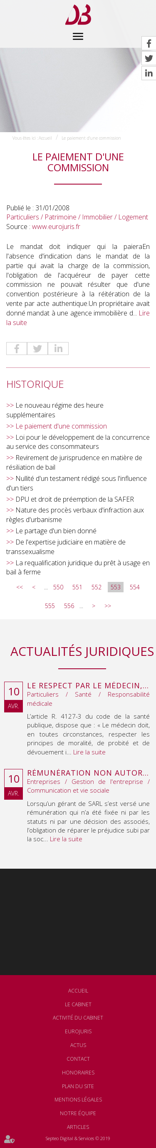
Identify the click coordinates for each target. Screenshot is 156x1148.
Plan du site (78, 1086)
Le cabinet (78, 1004)
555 (50, 606)
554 (135, 587)
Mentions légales (78, 1099)
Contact (78, 1058)
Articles (78, 1127)
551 (77, 587)
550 (58, 587)
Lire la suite (89, 752)
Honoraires (78, 1072)
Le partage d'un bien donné (56, 530)
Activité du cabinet (78, 1017)
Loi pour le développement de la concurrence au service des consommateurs (78, 442)
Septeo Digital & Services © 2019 (78, 1138)
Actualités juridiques (82, 651)
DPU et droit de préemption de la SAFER (74, 499)
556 (69, 606)
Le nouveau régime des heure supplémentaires (55, 410)
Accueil (45, 138)
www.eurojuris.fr (56, 226)
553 (116, 587)
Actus (78, 1045)
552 (97, 587)
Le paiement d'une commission (91, 138)
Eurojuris (78, 1031)
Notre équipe (78, 1113)
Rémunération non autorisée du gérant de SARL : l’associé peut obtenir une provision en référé (88, 773)
